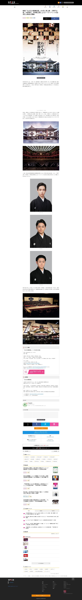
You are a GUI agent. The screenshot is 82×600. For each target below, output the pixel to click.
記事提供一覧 (65, 583)
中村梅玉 (26, 461)
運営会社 (65, 581)
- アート (43, 588)
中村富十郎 (49, 459)
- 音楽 (42, 581)
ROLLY (30, 569)
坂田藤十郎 (37, 459)
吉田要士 (41, 569)
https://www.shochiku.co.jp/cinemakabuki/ (39, 366)
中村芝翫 (43, 459)
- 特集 (53, 588)
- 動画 (53, 581)
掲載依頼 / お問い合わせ (67, 584)
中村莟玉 (42, 461)
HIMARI (25, 569)
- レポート (54, 585)
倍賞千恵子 (55, 459)
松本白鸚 (32, 459)
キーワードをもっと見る (55, 573)
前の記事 (25, 451)
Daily (29, 510)
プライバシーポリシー (67, 588)
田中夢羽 (26, 571)
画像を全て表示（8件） (40, 419)
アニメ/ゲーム (47, 571)
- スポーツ (43, 589)
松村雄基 (36, 569)
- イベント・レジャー (45, 584)
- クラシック (43, 585)
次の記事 (56, 451)
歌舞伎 (30, 461)
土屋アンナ (52, 569)
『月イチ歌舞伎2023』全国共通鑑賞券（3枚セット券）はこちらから (36, 372)
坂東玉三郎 (26, 459)
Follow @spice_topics (31, 436)
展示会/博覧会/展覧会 (39, 571)
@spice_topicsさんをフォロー (13, 586)
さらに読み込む (44, 563)
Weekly (41, 510)
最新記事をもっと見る (55, 533)
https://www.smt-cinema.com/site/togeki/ (32, 363)
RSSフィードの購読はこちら (41, 428)
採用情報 (65, 585)
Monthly (53, 510)
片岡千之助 (36, 461)
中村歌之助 (54, 461)
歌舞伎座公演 (48, 461)
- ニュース (54, 583)
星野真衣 (31, 571)
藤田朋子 (46, 569)
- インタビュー (55, 584)
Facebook (11, 582)
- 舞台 (42, 583)
